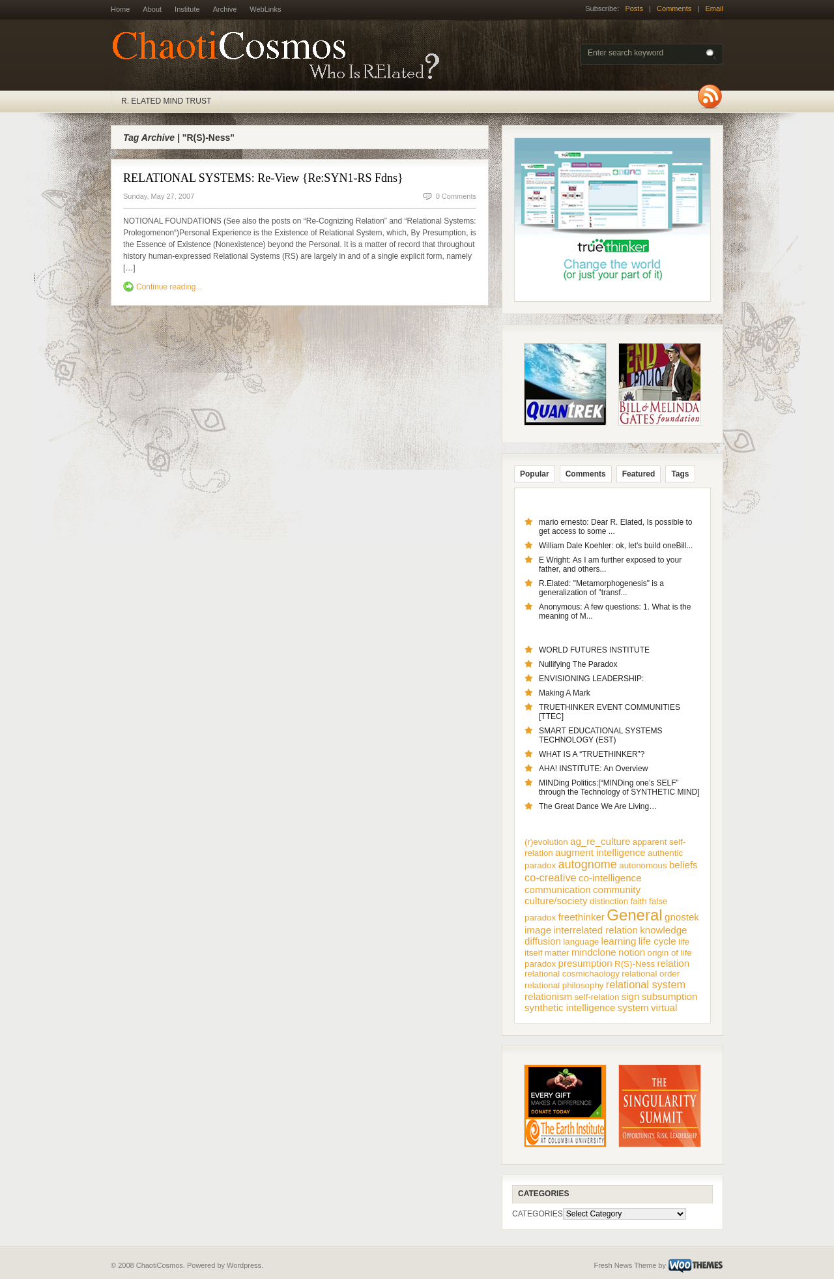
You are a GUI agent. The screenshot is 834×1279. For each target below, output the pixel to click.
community (616, 889)
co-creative (551, 877)
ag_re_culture (600, 841)
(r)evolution (546, 842)
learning (619, 941)
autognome (587, 864)
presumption (585, 963)
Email (714, 8)
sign (631, 996)
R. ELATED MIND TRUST (166, 101)
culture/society (556, 900)
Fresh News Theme (625, 1265)
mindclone (593, 952)
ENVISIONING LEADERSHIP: (591, 678)
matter (557, 953)
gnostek (682, 916)
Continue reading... (169, 286)
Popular (534, 473)
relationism (548, 996)
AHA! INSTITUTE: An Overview (593, 768)
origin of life (670, 953)
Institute (187, 9)
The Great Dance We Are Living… (598, 806)
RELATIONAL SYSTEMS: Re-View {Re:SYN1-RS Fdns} (263, 177)
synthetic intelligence (570, 1007)
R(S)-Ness (634, 964)
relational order (651, 973)
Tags (680, 473)
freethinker (581, 916)
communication (558, 889)
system (633, 1007)
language (581, 942)
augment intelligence (600, 852)
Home (120, 9)
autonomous (643, 865)
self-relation (596, 997)
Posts (634, 8)
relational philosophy (564, 985)
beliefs (683, 864)
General (634, 915)
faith (639, 901)
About (152, 9)
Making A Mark (564, 693)
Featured (638, 473)
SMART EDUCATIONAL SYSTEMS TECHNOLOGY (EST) (601, 735)
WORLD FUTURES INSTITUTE (594, 649)
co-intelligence (610, 877)
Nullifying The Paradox (578, 664)
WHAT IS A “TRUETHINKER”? (591, 754)
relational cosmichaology (572, 973)
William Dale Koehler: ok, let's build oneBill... (616, 545)
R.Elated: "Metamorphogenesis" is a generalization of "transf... (601, 588)
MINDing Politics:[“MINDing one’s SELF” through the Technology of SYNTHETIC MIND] (619, 787)
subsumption (670, 996)
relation (673, 963)
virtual (664, 1007)
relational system (645, 984)
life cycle (657, 941)
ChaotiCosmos (280, 55)
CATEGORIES (537, 1213)
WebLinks (265, 9)
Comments (674, 8)
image (538, 929)
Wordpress (244, 1265)
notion (631, 952)
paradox (540, 964)
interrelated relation (596, 929)
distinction (609, 901)
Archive (225, 9)
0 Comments (456, 196)
